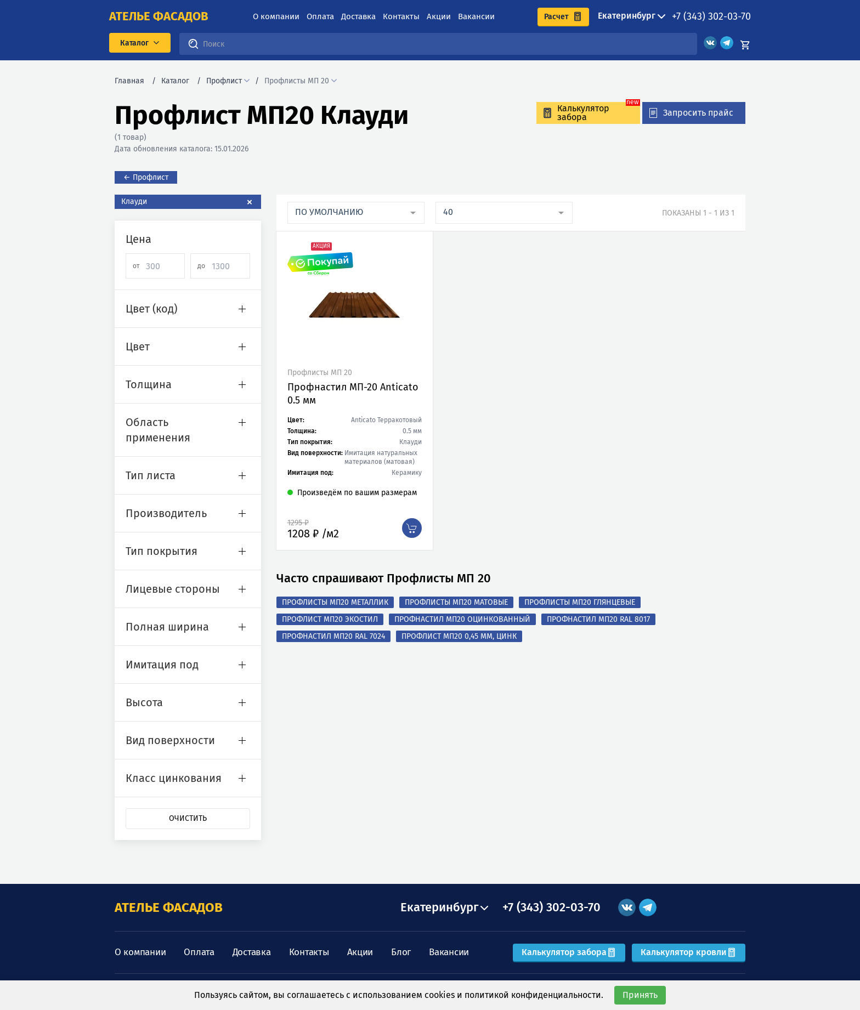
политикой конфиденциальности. (534, 995)
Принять (640, 995)
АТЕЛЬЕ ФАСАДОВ (169, 907)
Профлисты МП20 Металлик (335, 602)
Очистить (188, 818)
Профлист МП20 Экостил (330, 619)
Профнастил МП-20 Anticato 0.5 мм (352, 393)
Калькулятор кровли (689, 952)
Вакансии (476, 16)
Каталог (175, 81)
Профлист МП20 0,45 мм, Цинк (459, 636)
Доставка (358, 16)
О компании (276, 16)
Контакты (401, 16)
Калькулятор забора (569, 952)
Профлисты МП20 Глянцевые (579, 602)
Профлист (224, 81)
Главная (129, 81)
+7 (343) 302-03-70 (711, 16)
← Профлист (145, 177)
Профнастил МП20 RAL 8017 (598, 619)
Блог (401, 952)
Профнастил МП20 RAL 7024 (333, 636)
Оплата (320, 16)
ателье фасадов (158, 16)
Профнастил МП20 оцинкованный (462, 619)
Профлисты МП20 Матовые (456, 602)
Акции (439, 16)
